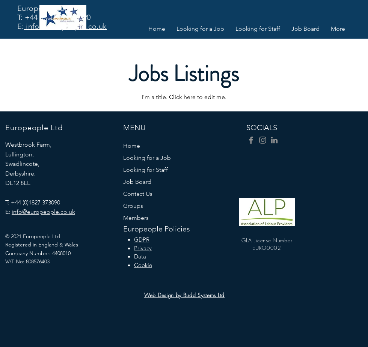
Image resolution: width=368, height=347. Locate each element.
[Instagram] (262, 140)
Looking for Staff (145, 169)
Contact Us (137, 193)
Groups (133, 205)
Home (131, 145)
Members (136, 217)
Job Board (137, 181)
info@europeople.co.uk (65, 26)
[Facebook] (251, 140)
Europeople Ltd (44, 8)
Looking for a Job (147, 157)
